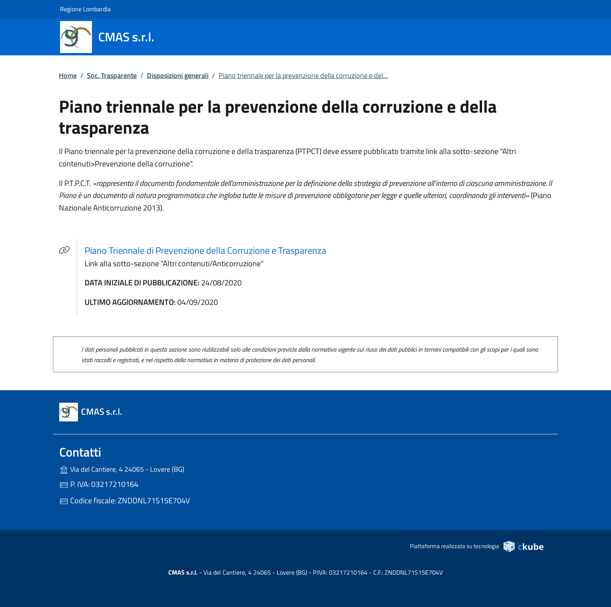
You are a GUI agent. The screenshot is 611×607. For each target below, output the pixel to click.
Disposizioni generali (177, 75)
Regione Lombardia (85, 9)
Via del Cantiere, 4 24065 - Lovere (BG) (138, 468)
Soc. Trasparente (112, 75)
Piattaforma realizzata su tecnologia (477, 546)
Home (68, 75)
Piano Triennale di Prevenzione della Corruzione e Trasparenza (205, 250)
